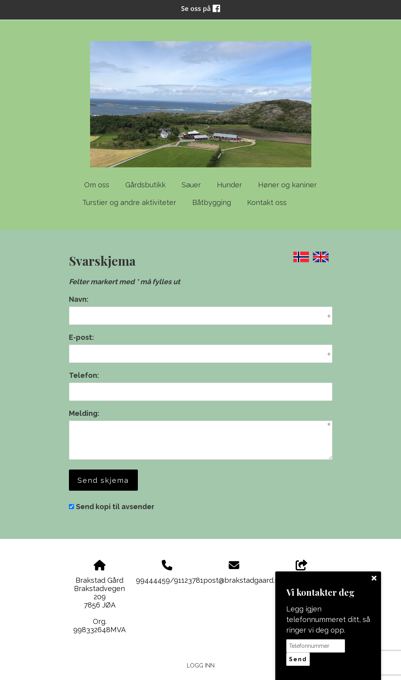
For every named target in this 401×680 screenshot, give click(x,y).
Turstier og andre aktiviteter (129, 202)
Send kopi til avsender (115, 506)
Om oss (96, 185)
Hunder (229, 185)
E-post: (81, 337)
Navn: (79, 299)
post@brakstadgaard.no (243, 580)
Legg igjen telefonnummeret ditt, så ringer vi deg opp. (328, 619)
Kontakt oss (267, 202)
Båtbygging (211, 202)
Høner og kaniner (287, 185)
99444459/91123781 (169, 580)
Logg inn (201, 665)
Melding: (84, 413)
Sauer (191, 185)
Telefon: (84, 375)
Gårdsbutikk (145, 185)
